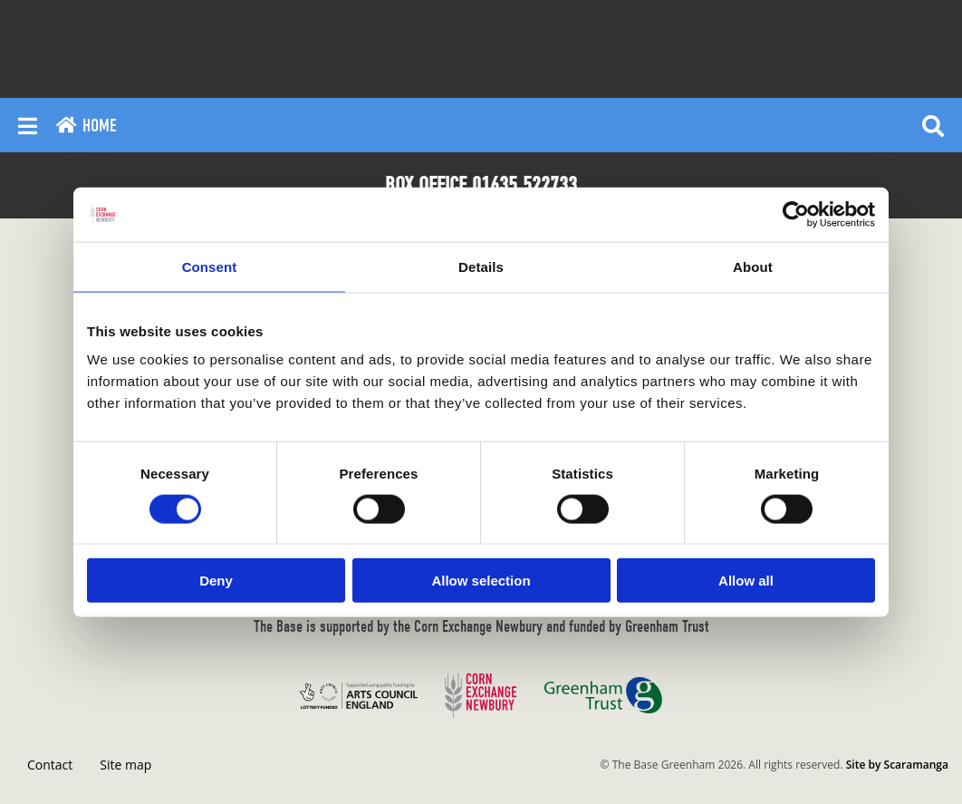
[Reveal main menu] (27, 125)
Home (86, 125)
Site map (125, 764)
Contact (49, 764)
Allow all (746, 580)
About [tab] (753, 266)
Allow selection (480, 580)
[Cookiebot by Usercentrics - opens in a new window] (796, 214)
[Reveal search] (933, 125)
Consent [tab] (209, 266)
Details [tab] (481, 266)
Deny (216, 580)
